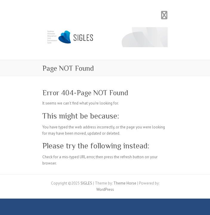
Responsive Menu (164, 15)
